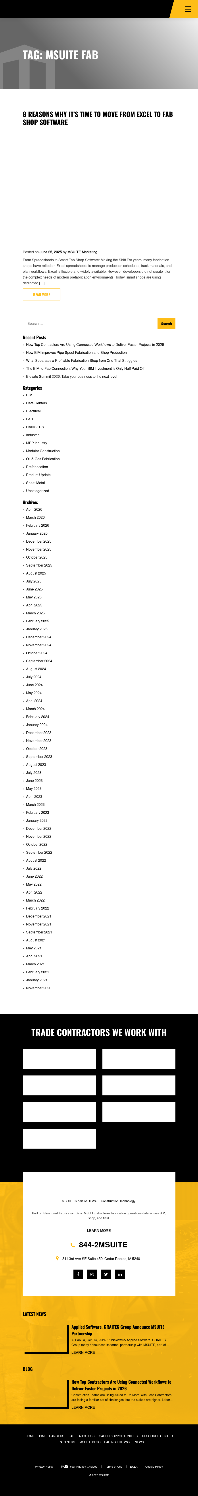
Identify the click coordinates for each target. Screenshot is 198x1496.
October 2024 (36, 653)
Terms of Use (113, 1466)
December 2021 (38, 916)
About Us (86, 1436)
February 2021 (37, 972)
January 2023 (37, 821)
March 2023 (35, 805)
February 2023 (37, 813)
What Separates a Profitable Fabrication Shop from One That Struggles (81, 361)
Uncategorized (37, 491)
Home (30, 1436)
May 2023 (34, 789)
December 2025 (38, 541)
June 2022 (34, 877)
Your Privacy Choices (83, 1466)
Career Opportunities (118, 1436)
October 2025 (36, 557)
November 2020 (38, 988)
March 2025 (35, 613)
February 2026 (37, 526)
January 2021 (37, 980)
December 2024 (38, 637)
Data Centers (36, 403)
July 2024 (33, 677)
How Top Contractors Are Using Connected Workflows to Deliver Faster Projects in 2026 (95, 345)
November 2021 (38, 924)
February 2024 (37, 717)
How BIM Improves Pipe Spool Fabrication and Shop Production (76, 353)
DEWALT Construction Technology (111, 1201)
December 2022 (38, 829)
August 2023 (36, 765)
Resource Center (157, 1436)
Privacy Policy (44, 1466)
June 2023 (34, 781)
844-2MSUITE (99, 1245)
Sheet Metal (35, 483)
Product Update (38, 475)
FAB (29, 419)
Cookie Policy (154, 1466)
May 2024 (34, 693)
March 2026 (35, 518)
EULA (134, 1466)
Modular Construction (43, 451)
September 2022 (39, 853)
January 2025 (37, 629)
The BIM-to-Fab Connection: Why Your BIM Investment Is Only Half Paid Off (85, 369)
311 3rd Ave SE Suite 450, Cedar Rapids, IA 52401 (99, 1258)
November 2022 (38, 837)
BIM (29, 395)
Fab (71, 1436)
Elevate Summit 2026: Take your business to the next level (71, 377)
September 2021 (39, 932)
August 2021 (36, 940)
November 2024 (38, 645)
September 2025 (39, 565)
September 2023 (39, 757)
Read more (41, 294)
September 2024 (39, 661)
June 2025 (34, 589)
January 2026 (37, 534)
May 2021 (34, 948)
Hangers (56, 1436)
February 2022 (37, 908)
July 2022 (33, 869)
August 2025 (36, 573)
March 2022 (35, 900)
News (139, 1442)
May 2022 (34, 884)
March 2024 (35, 709)
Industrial (33, 435)
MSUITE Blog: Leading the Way (104, 1442)
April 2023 (34, 797)
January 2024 (37, 725)
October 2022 (36, 845)
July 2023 (33, 773)
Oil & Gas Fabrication (43, 459)
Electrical (33, 411)
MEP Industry (36, 443)
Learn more (83, 1353)
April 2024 (34, 701)
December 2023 (38, 733)
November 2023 (38, 741)
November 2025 (38, 549)
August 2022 (36, 861)
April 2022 (34, 892)
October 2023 (36, 749)
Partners (67, 1442)
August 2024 (36, 669)
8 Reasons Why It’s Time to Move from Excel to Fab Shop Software (98, 118)
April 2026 (34, 510)
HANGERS (35, 427)
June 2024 (34, 685)
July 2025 (33, 581)
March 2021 (35, 964)
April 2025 (34, 605)
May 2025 (34, 597)
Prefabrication (37, 467)
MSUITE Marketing (82, 252)
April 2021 (34, 956)
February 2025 (37, 621)
